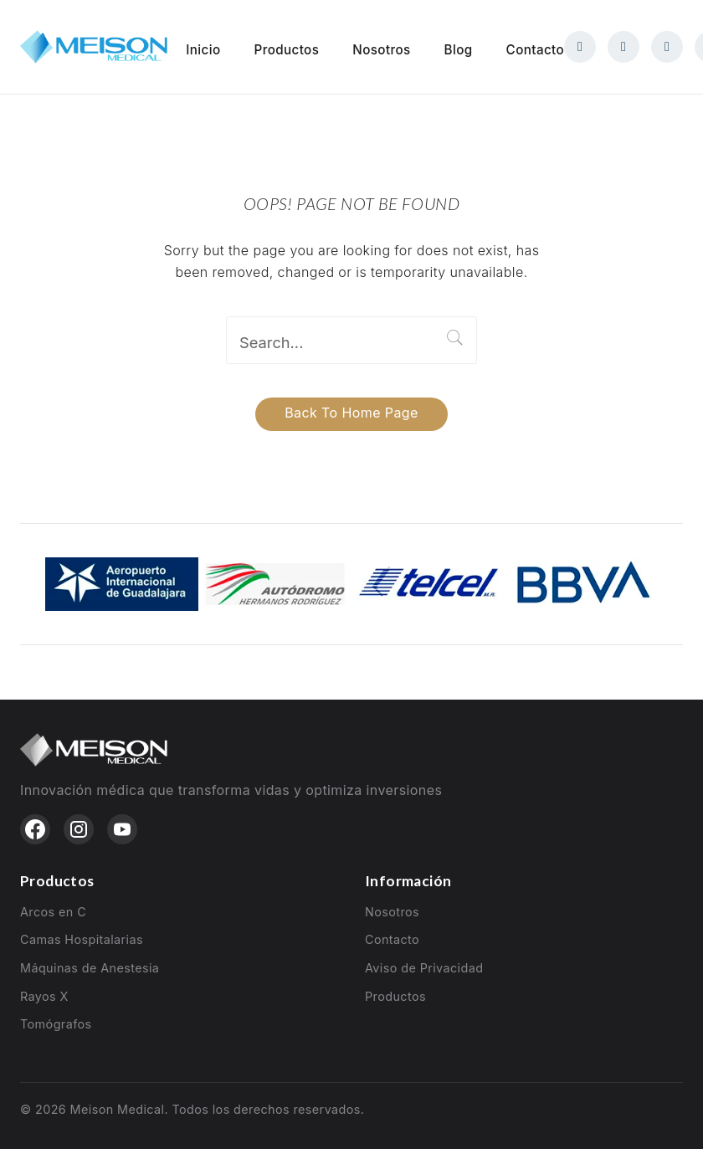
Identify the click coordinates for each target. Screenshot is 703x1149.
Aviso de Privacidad (424, 968)
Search (455, 338)
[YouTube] (122, 829)
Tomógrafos (55, 1024)
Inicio (203, 50)
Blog (458, 50)
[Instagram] (623, 47)
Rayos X (44, 996)
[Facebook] (580, 47)
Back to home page (351, 412)
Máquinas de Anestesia (89, 968)
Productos (287, 50)
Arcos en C (53, 912)
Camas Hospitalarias (81, 939)
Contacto (535, 50)
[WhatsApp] (667, 47)
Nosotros (381, 50)
